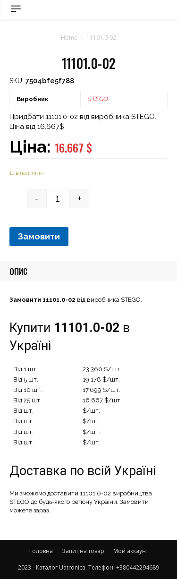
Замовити (39, 236)
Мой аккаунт (130, 551)
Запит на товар (83, 551)
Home (69, 38)
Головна (41, 551)
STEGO (97, 98)
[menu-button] (15, 8)
